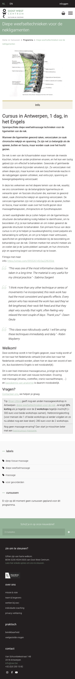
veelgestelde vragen (14, 637)
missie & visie (11, 592)
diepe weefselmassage (16, 468)
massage (8, 475)
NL (3, 3)
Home (4, 40)
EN (11, 3)
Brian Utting (15, 401)
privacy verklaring (13, 613)
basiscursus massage (24, 430)
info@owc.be (11, 663)
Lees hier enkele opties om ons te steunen (24, 563)
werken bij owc (12, 603)
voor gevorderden (13, 482)
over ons (10, 584)
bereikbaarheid (12, 632)
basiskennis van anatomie (19, 382)
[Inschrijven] (69, 532)
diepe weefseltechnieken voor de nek (35, 405)
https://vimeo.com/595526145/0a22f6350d (31, 261)
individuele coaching (14, 608)
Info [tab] (37, 105)
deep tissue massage (15, 460)
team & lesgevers (13, 597)
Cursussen (15, 40)
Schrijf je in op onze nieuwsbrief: (37, 524)
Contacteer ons (10, 394)
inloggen (64, 3)
